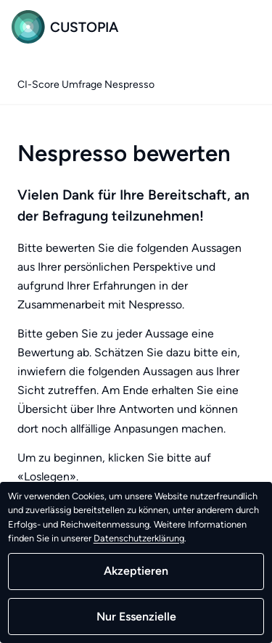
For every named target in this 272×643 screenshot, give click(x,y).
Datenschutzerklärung (139, 538)
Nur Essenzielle (136, 616)
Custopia (65, 27)
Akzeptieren (136, 571)
